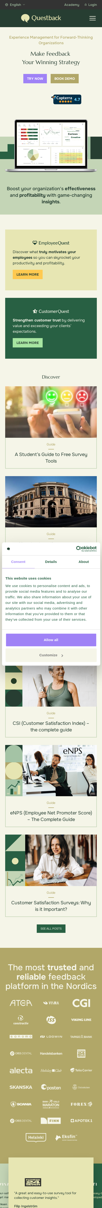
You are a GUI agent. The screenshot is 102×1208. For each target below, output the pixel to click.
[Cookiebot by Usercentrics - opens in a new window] (76, 549)
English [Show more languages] (15, 5)
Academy (71, 5)
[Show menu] (92, 18)
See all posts (51, 929)
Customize (51, 655)
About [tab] (84, 562)
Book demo (64, 79)
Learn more (27, 274)
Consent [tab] (18, 562)
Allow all (51, 640)
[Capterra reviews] (66, 99)
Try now (35, 79)
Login (91, 5)
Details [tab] (51, 562)
